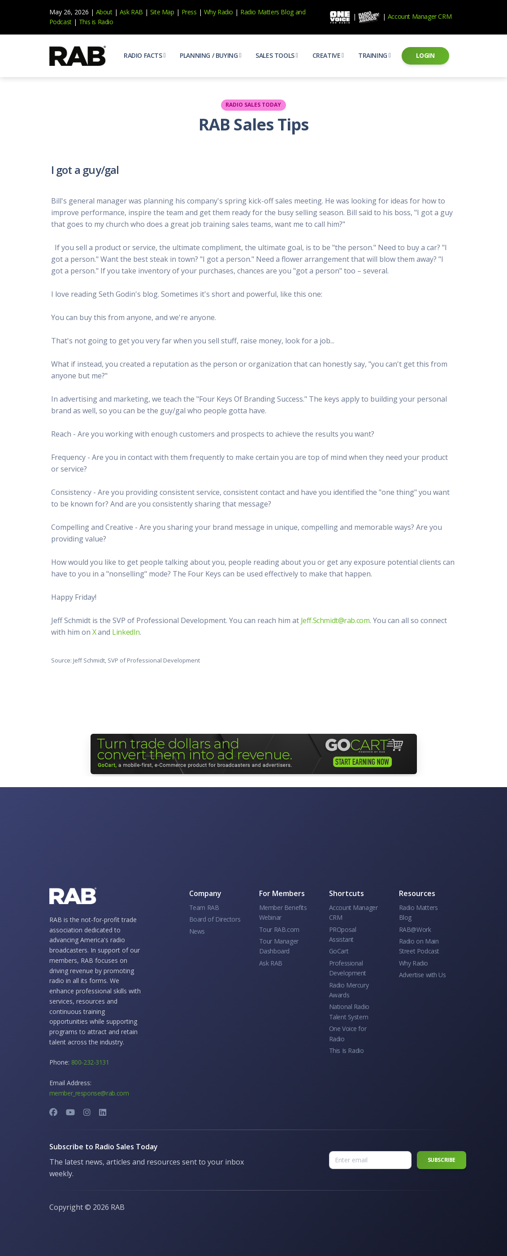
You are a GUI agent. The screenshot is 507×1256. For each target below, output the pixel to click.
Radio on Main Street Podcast (419, 946)
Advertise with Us (422, 974)
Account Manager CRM (419, 16)
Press (189, 12)
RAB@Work (415, 929)
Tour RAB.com (279, 929)
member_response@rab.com (89, 1093)
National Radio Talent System (349, 1011)
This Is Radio (346, 1050)
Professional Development (348, 968)
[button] (144, 55)
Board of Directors (215, 919)
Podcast (60, 21)
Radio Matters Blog (267, 12)
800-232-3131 (90, 1062)
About (104, 12)
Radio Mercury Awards (349, 990)
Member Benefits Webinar (283, 912)
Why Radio (218, 12)
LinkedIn (126, 632)
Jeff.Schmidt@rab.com (335, 620)
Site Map (162, 12)
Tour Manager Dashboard (279, 946)
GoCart (339, 951)
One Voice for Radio (348, 1033)
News (197, 931)
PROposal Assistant (342, 934)
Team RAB (204, 907)
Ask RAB (131, 12)
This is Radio (96, 21)
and (300, 12)
